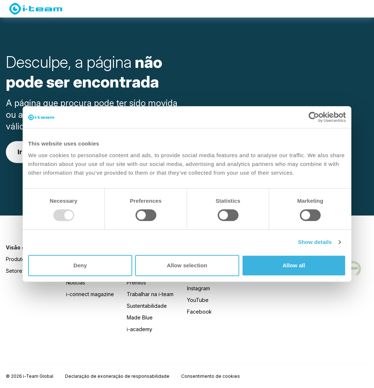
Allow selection (187, 265)
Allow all (294, 265)
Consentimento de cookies (210, 376)
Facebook (199, 312)
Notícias (75, 282)
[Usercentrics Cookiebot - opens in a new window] (314, 117)
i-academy (139, 329)
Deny (80, 265)
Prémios (136, 282)
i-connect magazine (90, 294)
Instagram (198, 288)
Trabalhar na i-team (150, 294)
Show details (315, 242)
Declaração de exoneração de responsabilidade (117, 376)
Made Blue (140, 317)
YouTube (198, 300)
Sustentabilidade (147, 306)
